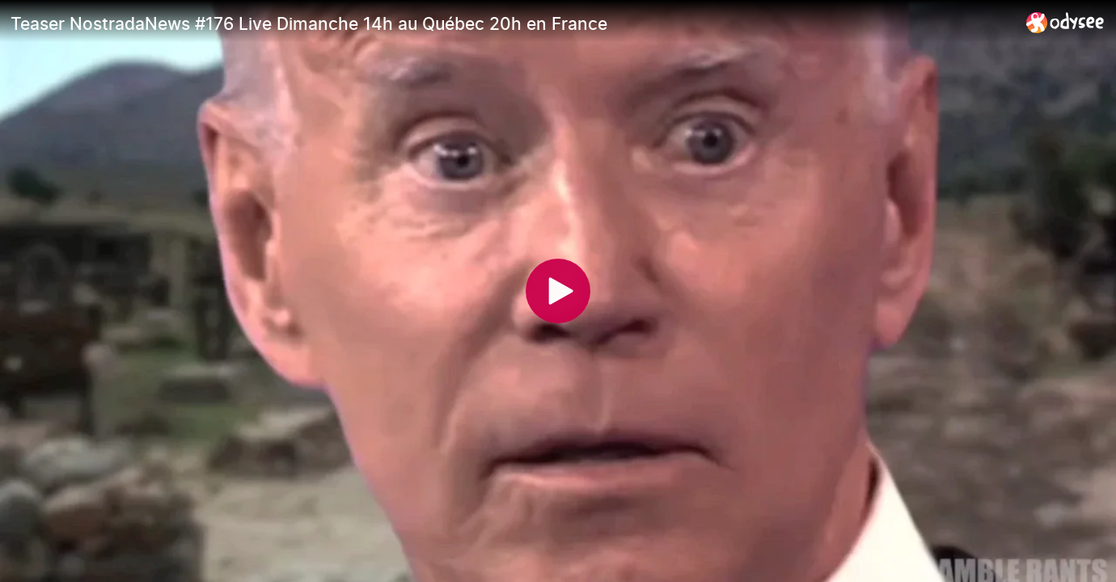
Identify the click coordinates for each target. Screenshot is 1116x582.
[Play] (558, 291)
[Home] (1065, 22)
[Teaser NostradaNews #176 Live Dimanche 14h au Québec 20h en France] (512, 23)
